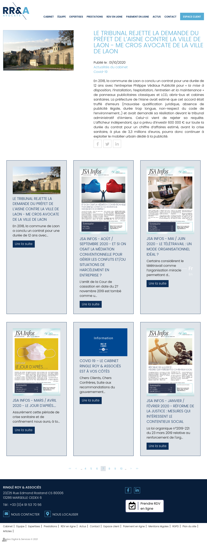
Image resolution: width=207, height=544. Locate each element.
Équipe (61, 16)
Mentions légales (159, 526)
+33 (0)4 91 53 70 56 (25, 504)
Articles (7, 531)
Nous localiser (65, 514)
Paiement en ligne (137, 16)
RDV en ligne (115, 16)
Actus (157, 16)
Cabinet (48, 16)
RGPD (175, 526)
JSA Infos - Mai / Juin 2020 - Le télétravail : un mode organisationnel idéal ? (169, 246)
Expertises (76, 16)
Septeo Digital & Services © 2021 (20, 539)
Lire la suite (24, 244)
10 (121, 468)
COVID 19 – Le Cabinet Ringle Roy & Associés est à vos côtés (100, 366)
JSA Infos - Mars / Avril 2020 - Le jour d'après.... (34, 403)
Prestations (95, 16)
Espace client (192, 16)
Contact (170, 16)
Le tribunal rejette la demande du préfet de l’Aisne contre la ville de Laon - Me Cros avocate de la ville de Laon (36, 209)
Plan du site (189, 526)
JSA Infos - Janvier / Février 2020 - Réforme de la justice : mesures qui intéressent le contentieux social (170, 411)
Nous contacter (25, 514)
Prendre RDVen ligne (150, 506)
